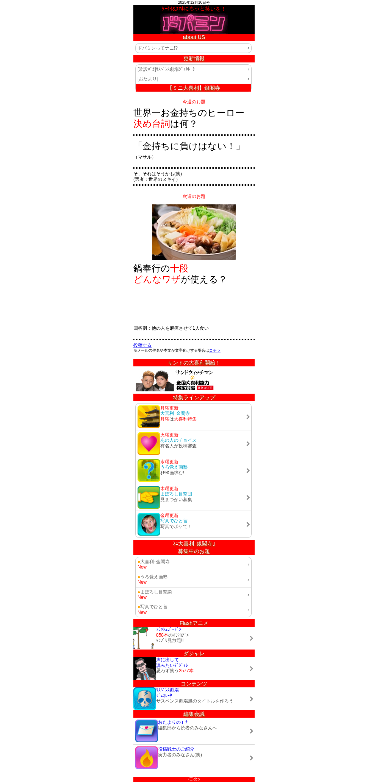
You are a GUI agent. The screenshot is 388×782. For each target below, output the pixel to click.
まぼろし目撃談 (155, 592)
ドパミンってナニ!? (158, 48)
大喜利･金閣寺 (154, 561)
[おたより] (148, 78)
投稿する (142, 345)
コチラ (215, 350)
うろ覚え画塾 (152, 576)
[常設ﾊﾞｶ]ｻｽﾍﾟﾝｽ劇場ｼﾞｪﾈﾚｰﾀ (166, 69)
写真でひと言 (152, 606)
